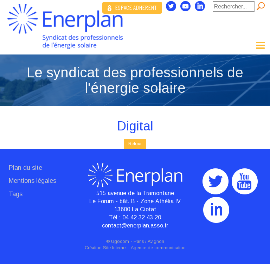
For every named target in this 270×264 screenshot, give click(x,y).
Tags (15, 194)
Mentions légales (32, 180)
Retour (135, 143)
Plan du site (25, 167)
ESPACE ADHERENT (132, 7)
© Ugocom (117, 241)
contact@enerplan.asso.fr (135, 225)
